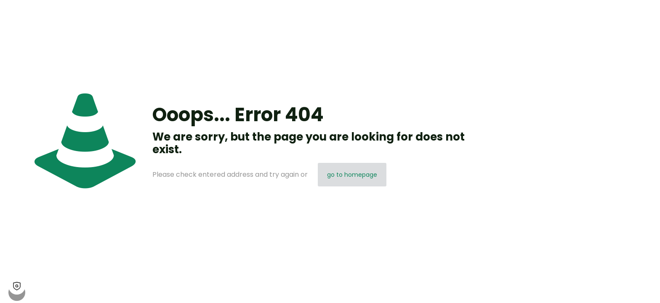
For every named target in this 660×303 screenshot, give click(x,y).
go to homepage (352, 174)
